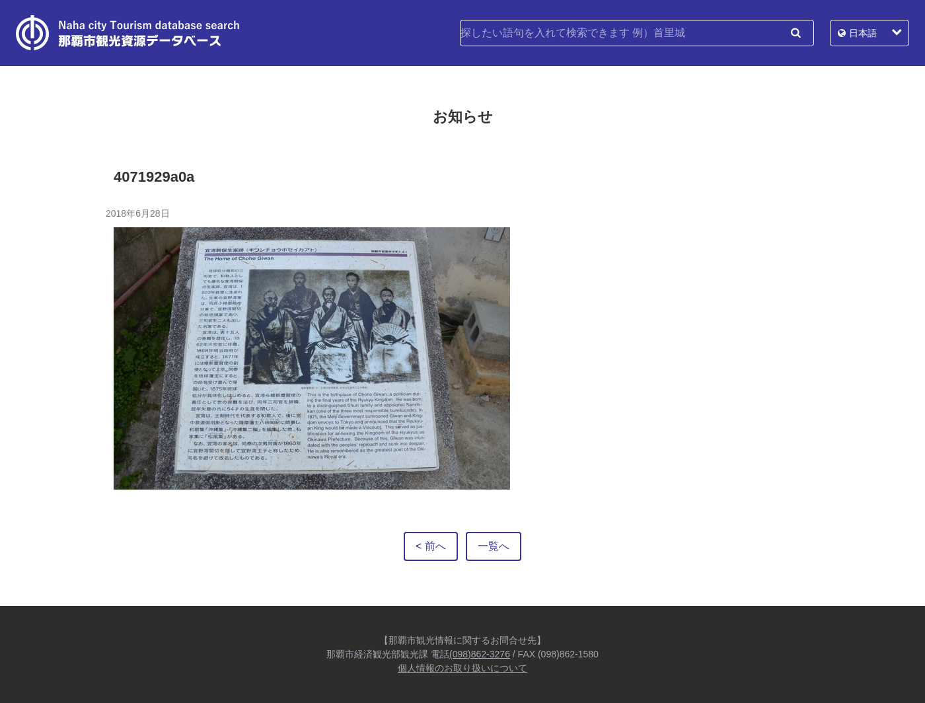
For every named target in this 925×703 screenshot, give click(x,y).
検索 (795, 33)
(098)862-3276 (479, 654)
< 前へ (431, 546)
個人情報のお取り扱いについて (462, 668)
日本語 (863, 33)
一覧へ (493, 546)
